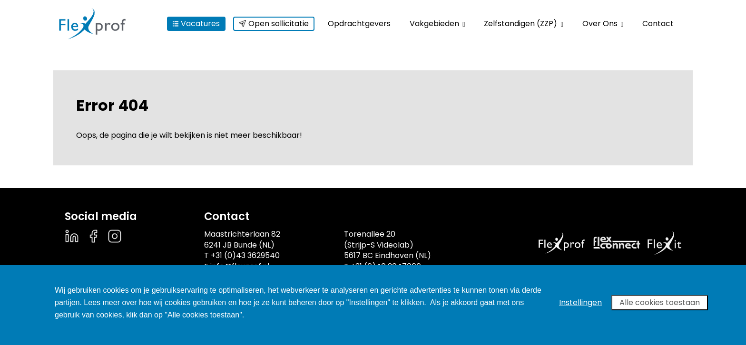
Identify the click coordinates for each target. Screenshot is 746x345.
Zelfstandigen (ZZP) (523, 23)
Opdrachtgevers (359, 23)
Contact (658, 23)
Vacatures (196, 23)
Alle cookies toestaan (659, 302)
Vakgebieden (437, 23)
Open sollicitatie (274, 23)
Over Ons (602, 23)
